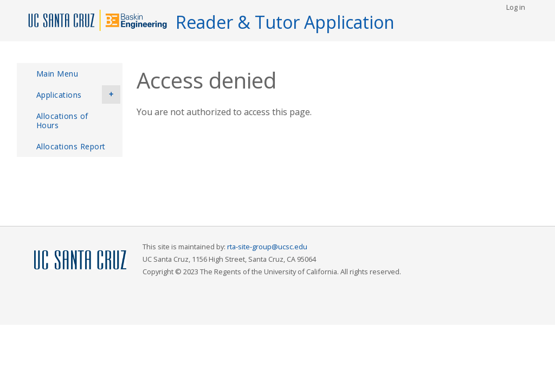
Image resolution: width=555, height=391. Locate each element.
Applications (78, 94)
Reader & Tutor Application (285, 22)
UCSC (80, 260)
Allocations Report (71, 146)
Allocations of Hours (62, 120)
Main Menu (57, 73)
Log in (515, 7)
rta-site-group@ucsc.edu (267, 246)
